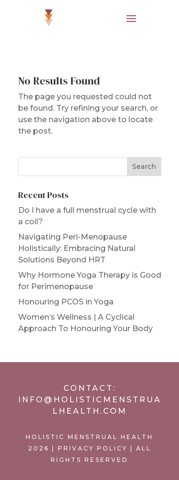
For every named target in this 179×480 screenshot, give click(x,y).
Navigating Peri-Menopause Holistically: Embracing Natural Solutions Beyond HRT (77, 248)
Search (144, 166)
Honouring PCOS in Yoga (66, 301)
